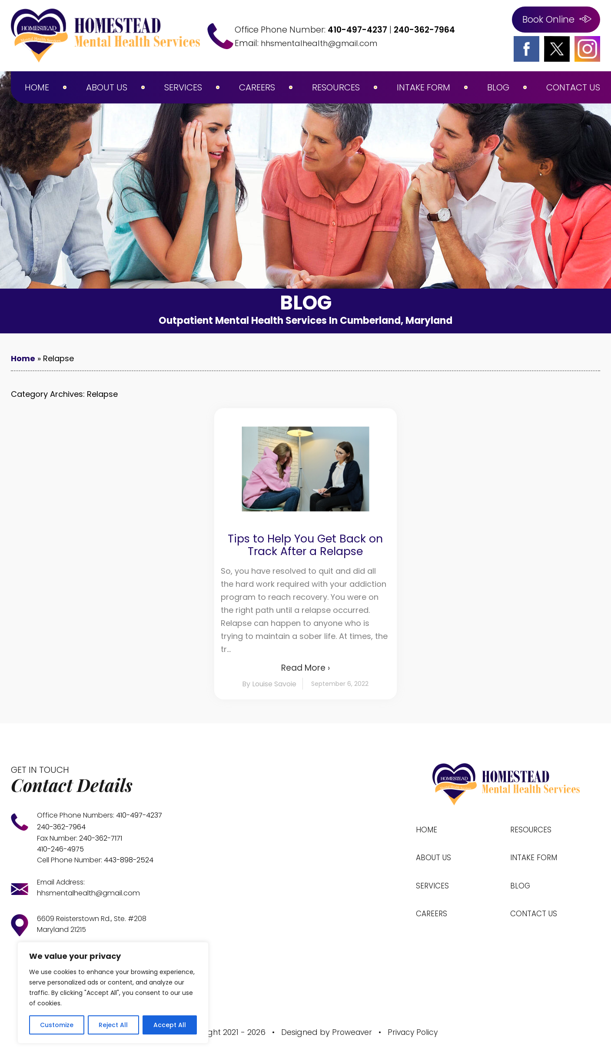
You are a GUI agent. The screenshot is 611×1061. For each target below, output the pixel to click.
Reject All (113, 1025)
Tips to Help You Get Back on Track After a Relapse (305, 545)
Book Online (548, 19)
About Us (106, 87)
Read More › (305, 668)
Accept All (169, 1025)
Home (37, 87)
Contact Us (573, 87)
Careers (257, 87)
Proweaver (351, 1029)
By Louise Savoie (269, 684)
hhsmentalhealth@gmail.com (324, 43)
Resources (336, 87)
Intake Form (423, 87)
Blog (498, 87)
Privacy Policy (414, 1029)
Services (183, 87)
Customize (56, 1025)
